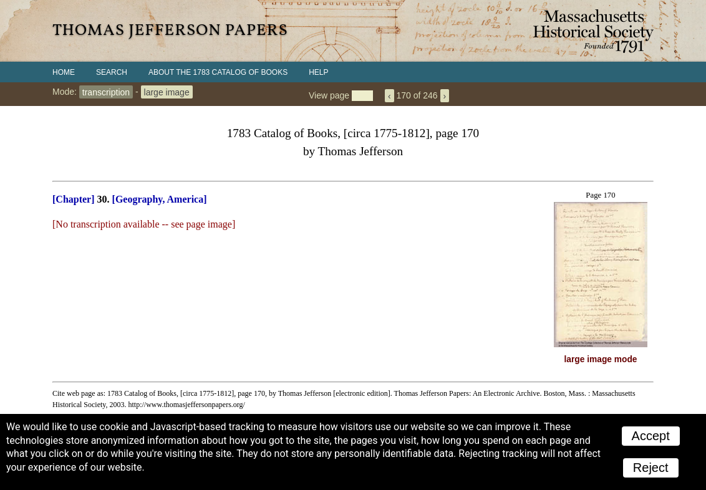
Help (318, 72)
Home (63, 72)
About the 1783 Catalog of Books (218, 72)
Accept (651, 436)
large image (167, 92)
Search (111, 72)
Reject (651, 467)
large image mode (600, 359)
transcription (106, 92)
